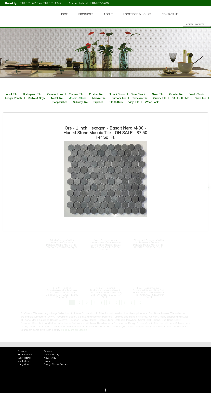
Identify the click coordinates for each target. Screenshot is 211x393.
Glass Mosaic (138, 94)
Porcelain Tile (139, 98)
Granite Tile (176, 94)
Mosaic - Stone (77, 98)
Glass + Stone (116, 94)
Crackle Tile (96, 94)
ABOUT (108, 14)
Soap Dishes (60, 102)
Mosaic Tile (99, 98)
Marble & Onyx (36, 98)
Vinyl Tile (133, 102)
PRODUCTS (85, 14)
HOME (64, 14)
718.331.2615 (29, 3)
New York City (51, 354)
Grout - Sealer (196, 94)
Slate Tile (200, 98)
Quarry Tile (159, 98)
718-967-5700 (99, 3)
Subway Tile (80, 102)
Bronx (47, 361)
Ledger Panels (13, 98)
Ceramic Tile (76, 94)
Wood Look (151, 102)
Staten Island (25, 354)
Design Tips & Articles (56, 364)
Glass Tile (157, 94)
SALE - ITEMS (180, 98)
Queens (48, 351)
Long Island (24, 364)
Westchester (24, 357)
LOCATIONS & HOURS (137, 14)
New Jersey (50, 357)
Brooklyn (22, 351)
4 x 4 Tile (11, 94)
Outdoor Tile (118, 98)
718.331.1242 (52, 3)
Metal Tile (57, 98)
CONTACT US (170, 14)
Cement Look (55, 94)
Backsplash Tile (32, 94)
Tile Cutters (116, 102)
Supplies (98, 102)
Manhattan (23, 361)
